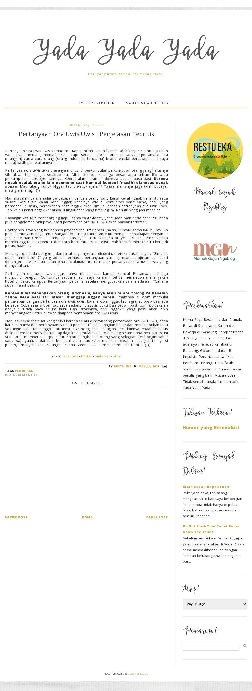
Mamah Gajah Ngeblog (148, 103)
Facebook (70, 356)
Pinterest (102, 356)
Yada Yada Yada (126, 53)
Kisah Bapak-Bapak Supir (206, 486)
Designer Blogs (138, 673)
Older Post (157, 517)
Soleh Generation (97, 103)
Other (117, 356)
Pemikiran (24, 371)
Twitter (86, 356)
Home (87, 517)
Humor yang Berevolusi (211, 427)
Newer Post (16, 517)
